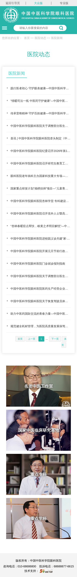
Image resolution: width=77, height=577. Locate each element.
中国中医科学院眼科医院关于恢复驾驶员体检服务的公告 (40, 301)
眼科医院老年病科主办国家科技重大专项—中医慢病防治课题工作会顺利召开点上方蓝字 (40, 176)
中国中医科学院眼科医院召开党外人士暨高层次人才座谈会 (40, 213)
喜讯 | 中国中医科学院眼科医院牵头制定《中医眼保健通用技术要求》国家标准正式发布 (40, 138)
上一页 (31, 338)
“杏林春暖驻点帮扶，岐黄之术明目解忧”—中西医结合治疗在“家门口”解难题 (40, 226)
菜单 (3, 26)
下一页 (55, 338)
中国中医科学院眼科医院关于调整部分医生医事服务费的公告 (40, 125)
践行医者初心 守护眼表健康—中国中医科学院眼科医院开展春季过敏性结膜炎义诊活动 (40, 88)
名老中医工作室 (38, 386)
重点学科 (38, 518)
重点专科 (38, 474)
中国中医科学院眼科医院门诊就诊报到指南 (37, 263)
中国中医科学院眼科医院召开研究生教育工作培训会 (40, 163)
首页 (27, 38)
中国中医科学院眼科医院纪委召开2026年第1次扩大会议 (40, 151)
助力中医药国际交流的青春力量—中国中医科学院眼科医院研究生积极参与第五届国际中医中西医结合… (40, 313)
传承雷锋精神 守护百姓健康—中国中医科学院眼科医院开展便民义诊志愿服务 (40, 113)
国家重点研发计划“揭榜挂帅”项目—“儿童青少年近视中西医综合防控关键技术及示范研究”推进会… (40, 188)
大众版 (38, 3)
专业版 (64, 3)
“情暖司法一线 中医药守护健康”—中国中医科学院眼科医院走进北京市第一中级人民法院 (40, 100)
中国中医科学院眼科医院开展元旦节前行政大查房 (40, 251)
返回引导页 (13, 3)
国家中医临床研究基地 (38, 430)
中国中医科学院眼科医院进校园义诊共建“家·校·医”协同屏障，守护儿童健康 (40, 238)
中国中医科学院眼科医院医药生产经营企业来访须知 (40, 288)
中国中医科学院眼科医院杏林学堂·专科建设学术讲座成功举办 (40, 201)
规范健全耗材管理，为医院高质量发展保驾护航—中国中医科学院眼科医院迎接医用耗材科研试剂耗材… (40, 326)
